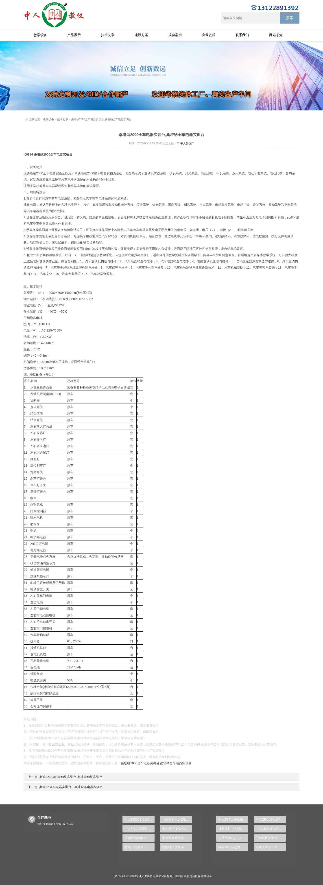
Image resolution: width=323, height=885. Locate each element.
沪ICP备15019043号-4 (127, 876)
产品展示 (74, 35)
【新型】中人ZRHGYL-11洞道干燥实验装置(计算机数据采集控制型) (233, 828)
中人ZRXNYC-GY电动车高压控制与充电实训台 (177, 828)
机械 (234, 267)
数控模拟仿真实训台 (176, 847)
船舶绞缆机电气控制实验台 (139, 838)
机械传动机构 (192, 876)
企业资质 (208, 35)
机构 (101, 261)
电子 (221, 217)
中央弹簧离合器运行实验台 (177, 838)
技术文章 (107, 35)
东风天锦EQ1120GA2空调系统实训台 (233, 838)
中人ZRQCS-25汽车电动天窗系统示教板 (139, 819)
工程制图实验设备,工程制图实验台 (271, 838)
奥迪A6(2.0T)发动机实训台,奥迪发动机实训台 (70, 777)
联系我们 (242, 35)
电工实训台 (176, 876)
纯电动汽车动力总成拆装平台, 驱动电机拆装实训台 (233, 847)
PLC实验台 (148, 876)
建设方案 (141, 35)
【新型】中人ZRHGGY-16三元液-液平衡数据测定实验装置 (177, 819)
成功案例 (175, 35)
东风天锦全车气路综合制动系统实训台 (271, 847)
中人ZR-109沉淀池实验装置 (139, 828)
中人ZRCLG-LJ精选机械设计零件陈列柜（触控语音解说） (271, 819)
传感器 (119, 556)
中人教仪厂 (187, 143)
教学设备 (40, 35)
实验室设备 (162, 876)
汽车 (141, 173)
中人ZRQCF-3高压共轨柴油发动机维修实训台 (271, 828)
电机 (39, 318)
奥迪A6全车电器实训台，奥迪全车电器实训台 (70, 787)
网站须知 (276, 35)
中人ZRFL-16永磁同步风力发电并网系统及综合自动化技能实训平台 (233, 819)
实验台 (67, 154)
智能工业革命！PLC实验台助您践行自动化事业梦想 (139, 847)
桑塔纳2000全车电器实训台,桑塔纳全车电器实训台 (156, 763)
